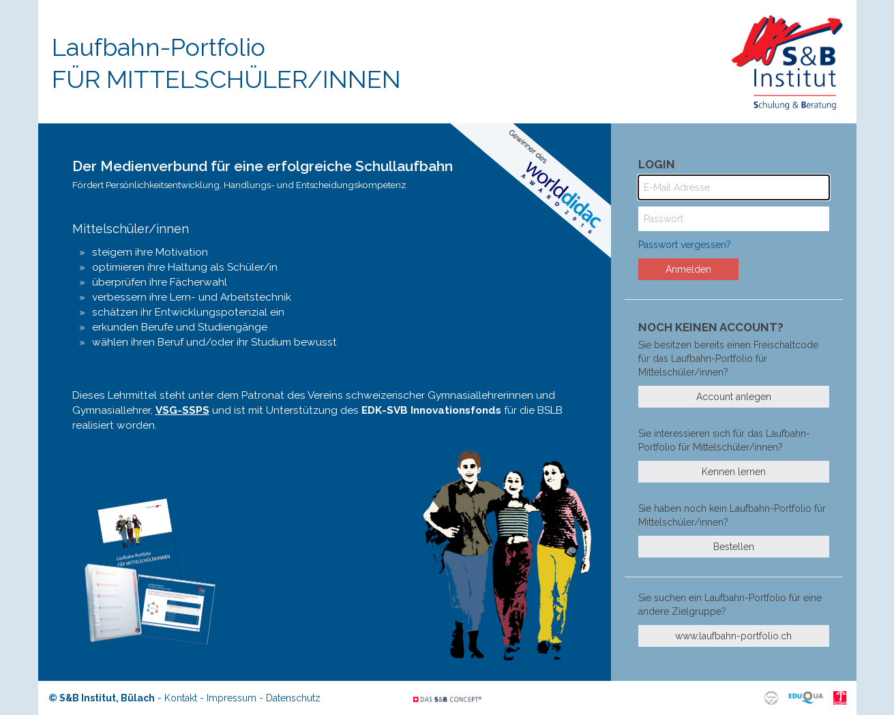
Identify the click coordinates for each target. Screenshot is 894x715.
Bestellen (733, 546)
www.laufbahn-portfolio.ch (733, 635)
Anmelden (688, 269)
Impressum (231, 698)
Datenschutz (293, 698)
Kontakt (180, 698)
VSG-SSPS (182, 410)
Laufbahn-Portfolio (226, 63)
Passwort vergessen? (684, 244)
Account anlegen (733, 396)
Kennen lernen (734, 471)
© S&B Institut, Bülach (101, 698)
